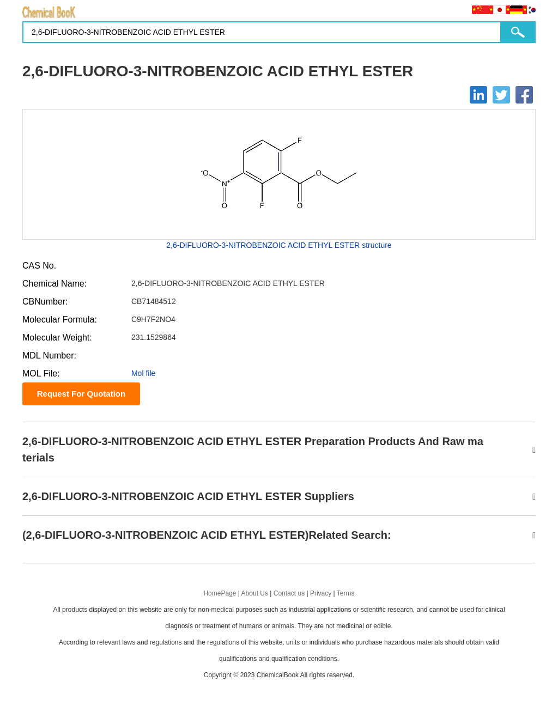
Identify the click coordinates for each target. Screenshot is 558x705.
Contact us (289, 593)
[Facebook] (524, 95)
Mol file (143, 373)
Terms (346, 593)
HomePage (219, 593)
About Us (254, 593)
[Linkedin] (478, 95)
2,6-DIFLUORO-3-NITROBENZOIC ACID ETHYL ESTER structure (278, 245)
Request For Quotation (81, 393)
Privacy (320, 593)
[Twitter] (501, 95)
